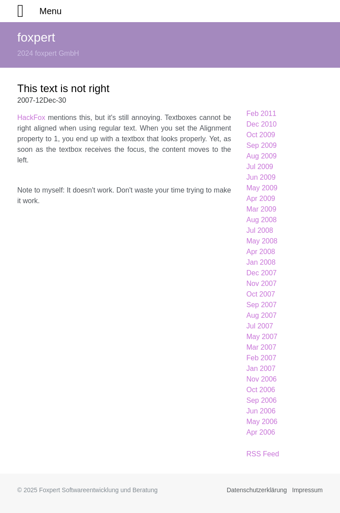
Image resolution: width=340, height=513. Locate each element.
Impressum (307, 490)
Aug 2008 (262, 220)
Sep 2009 (262, 145)
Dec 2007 (262, 273)
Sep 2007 (262, 305)
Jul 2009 (260, 166)
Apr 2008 (261, 251)
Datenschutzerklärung (257, 490)
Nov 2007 (262, 283)
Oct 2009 (261, 135)
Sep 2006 (262, 400)
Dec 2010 (262, 124)
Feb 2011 (262, 113)
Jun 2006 (261, 411)
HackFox (31, 117)
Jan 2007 (261, 368)
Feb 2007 (262, 358)
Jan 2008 (261, 262)
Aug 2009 (262, 156)
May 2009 (262, 188)
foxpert (36, 37)
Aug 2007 (262, 315)
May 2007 (262, 336)
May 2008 (262, 241)
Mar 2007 (262, 347)
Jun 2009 (261, 177)
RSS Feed (263, 454)
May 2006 (262, 421)
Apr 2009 (261, 198)
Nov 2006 (262, 379)
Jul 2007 (260, 326)
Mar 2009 (262, 209)
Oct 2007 (261, 294)
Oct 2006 (261, 389)
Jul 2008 (260, 230)
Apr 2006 (261, 432)
